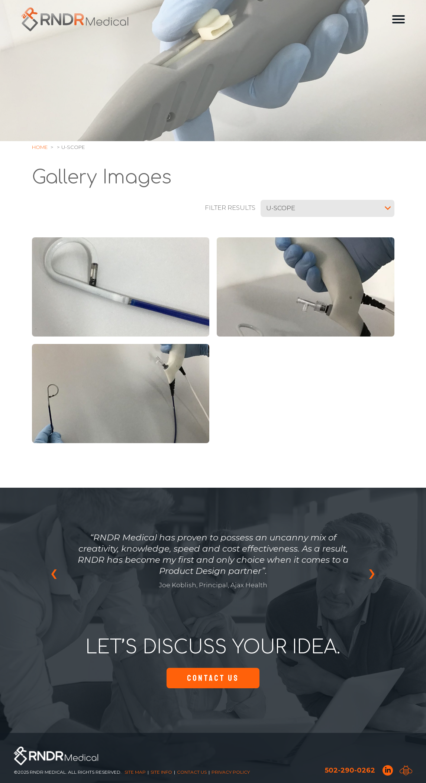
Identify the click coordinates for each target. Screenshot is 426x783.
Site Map (135, 772)
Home (40, 147)
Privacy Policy (231, 772)
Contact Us (213, 678)
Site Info (161, 772)
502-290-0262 (350, 770)
